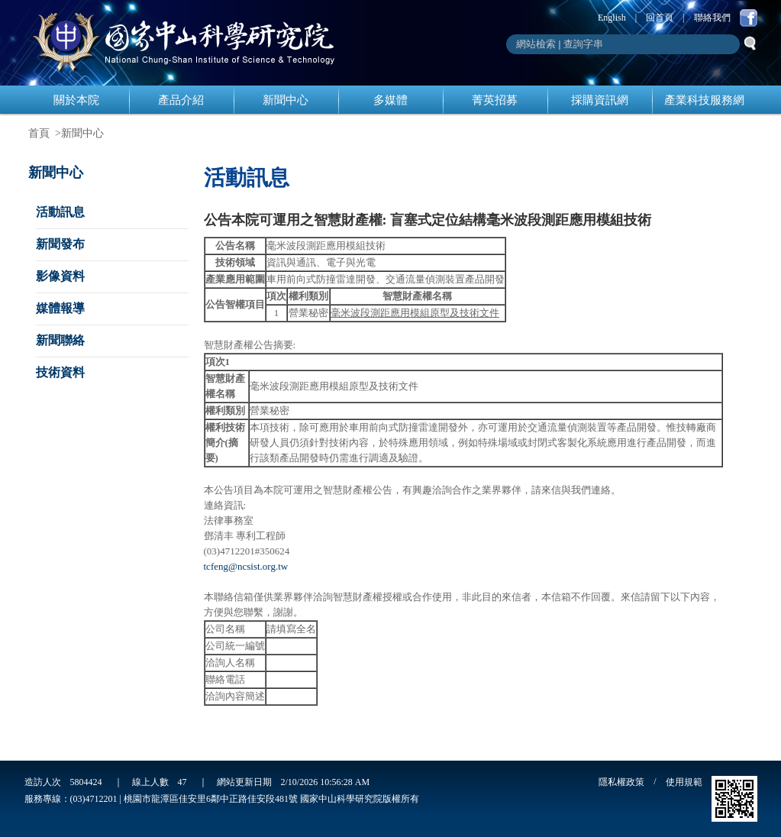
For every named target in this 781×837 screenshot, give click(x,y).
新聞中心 (285, 100)
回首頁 (659, 17)
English (612, 17)
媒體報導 (60, 308)
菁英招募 (495, 100)
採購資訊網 (599, 100)
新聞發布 (60, 244)
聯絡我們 (712, 17)
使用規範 (684, 782)
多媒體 (390, 100)
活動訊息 (60, 211)
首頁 (39, 133)
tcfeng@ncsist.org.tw (246, 566)
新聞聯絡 (60, 340)
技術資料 (60, 372)
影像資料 (60, 276)
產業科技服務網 (704, 100)
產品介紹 (181, 100)
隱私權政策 (621, 782)
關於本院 (76, 100)
